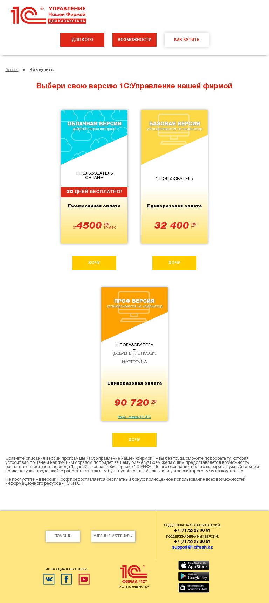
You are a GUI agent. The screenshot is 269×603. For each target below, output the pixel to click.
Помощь (62, 536)
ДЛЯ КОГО (82, 40)
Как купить (41, 70)
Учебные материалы (113, 536)
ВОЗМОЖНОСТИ (134, 40)
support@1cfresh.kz (192, 548)
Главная (11, 70)
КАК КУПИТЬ (187, 40)
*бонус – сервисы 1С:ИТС (134, 417)
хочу (94, 263)
